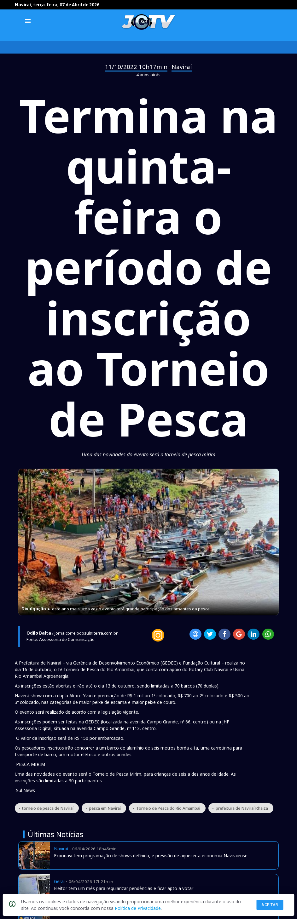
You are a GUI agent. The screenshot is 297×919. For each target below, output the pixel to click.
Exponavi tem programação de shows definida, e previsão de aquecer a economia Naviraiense (151, 856)
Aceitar (269, 904)
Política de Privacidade (138, 908)
